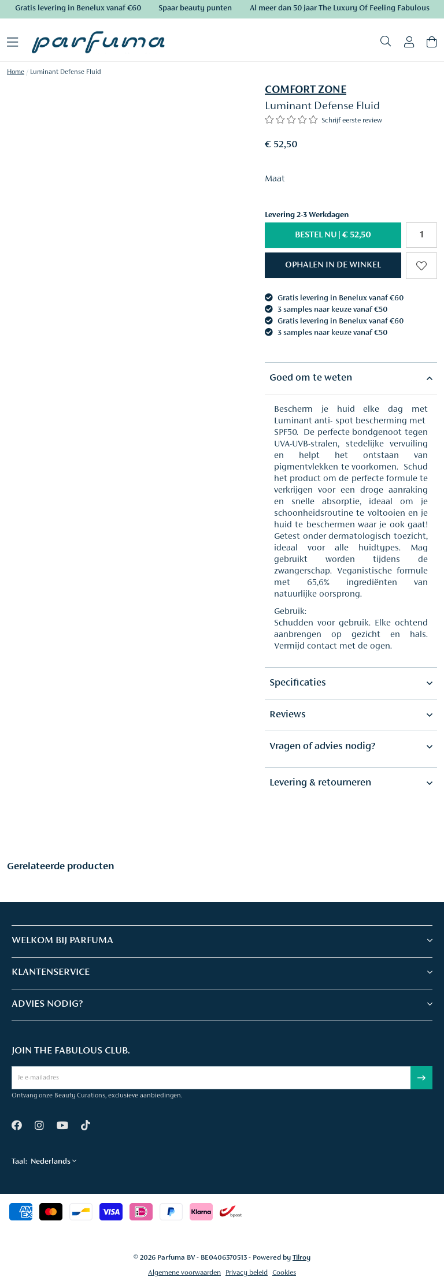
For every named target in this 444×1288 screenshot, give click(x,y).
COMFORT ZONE (305, 90)
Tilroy (301, 1257)
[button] (333, 265)
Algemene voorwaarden (184, 1272)
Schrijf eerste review (351, 120)
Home (15, 72)
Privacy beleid (246, 1272)
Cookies (284, 1272)
